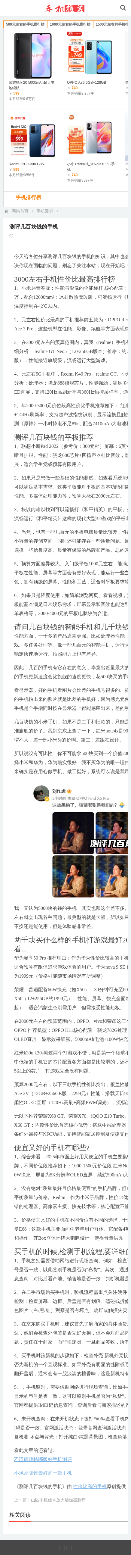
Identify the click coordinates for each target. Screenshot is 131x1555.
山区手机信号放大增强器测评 (58, 1500)
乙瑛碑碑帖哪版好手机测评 (43, 1459)
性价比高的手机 (90, 1486)
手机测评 (45, 211)
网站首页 (20, 211)
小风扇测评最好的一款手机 (43, 1472)
